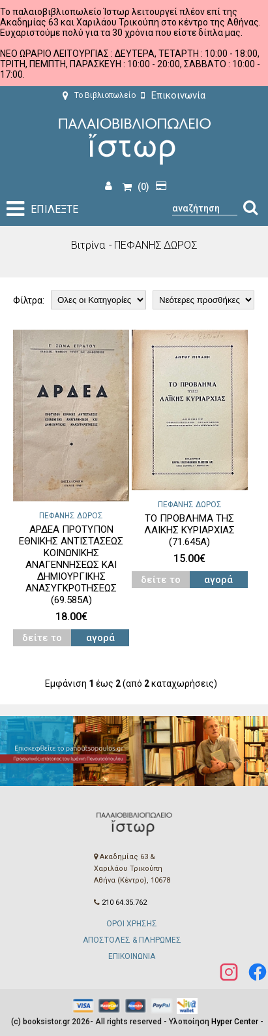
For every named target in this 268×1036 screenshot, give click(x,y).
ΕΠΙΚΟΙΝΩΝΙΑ (131, 956)
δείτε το (42, 638)
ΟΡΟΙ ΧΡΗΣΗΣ (131, 923)
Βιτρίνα (88, 245)
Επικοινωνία (173, 95)
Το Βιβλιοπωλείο (99, 95)
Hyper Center (234, 1021)
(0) (136, 186)
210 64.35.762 (124, 902)
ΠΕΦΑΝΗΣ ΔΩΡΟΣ (71, 515)
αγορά (100, 638)
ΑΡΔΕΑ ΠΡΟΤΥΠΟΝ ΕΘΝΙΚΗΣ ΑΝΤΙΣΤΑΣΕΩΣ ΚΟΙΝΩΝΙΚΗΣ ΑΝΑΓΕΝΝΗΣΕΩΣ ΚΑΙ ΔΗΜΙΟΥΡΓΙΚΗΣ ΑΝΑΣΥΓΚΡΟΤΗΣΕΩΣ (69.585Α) (71, 565)
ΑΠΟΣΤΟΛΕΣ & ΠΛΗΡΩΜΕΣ (132, 940)
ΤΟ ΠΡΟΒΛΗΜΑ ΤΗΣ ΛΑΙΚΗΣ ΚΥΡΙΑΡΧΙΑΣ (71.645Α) (189, 530)
